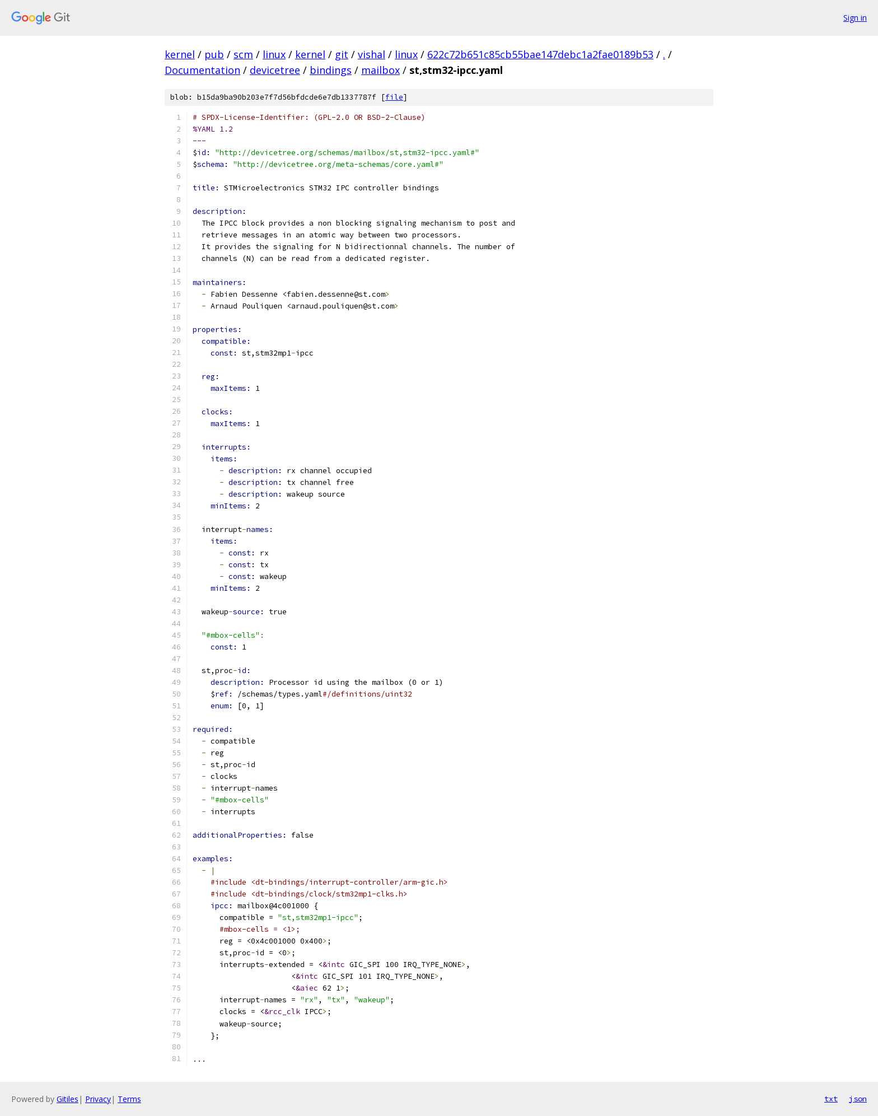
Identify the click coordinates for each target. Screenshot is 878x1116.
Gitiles (67, 1099)
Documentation (202, 70)
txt (831, 1099)
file (394, 97)
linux (274, 54)
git (341, 54)
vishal (371, 54)
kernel (180, 54)
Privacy (98, 1099)
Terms (129, 1099)
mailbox (380, 70)
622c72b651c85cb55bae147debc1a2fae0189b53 (540, 54)
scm (243, 54)
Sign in (855, 17)
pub (214, 54)
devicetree (275, 70)
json (858, 1099)
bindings (331, 70)
